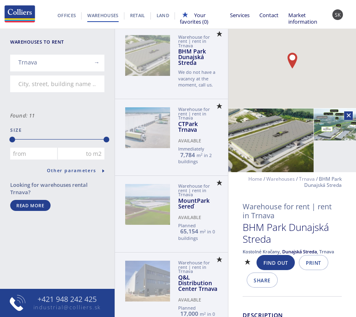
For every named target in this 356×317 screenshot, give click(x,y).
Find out (275, 262)
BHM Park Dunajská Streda (192, 57)
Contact (269, 15)
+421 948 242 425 (67, 299)
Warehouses (102, 15)
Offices (66, 15)
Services (240, 15)
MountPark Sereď (194, 203)
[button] (292, 61)
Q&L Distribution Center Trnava (197, 283)
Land (163, 15)
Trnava (307, 178)
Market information (302, 18)
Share (262, 280)
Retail (137, 15)
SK (338, 14)
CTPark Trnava (188, 126)
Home (255, 178)
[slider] (12, 139)
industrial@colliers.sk (67, 307)
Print (313, 262)
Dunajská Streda (299, 251)
